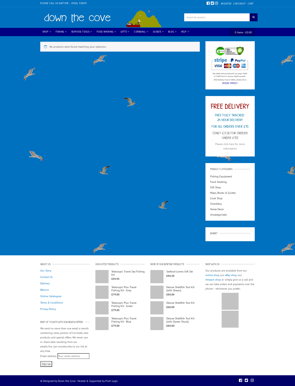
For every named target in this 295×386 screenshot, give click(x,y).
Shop (47, 31)
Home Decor (217, 208)
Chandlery (216, 203)
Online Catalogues (51, 295)
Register (226, 3)
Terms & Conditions (51, 302)
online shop (212, 274)
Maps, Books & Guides (223, 192)
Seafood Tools (81, 31)
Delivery (45, 283)
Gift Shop (215, 186)
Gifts (125, 31)
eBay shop (231, 274)
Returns (44, 289)
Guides (158, 31)
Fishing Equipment (221, 176)
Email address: (48, 355)
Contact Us (46, 276)
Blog (172, 31)
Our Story (45, 270)
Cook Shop (216, 197)
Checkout (239, 3)
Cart (251, 3)
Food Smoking (106, 31)
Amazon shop (213, 279)
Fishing (61, 31)
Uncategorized (218, 214)
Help (185, 31)
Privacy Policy (48, 308)
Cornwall (141, 31)
